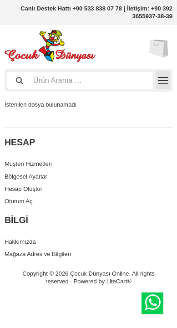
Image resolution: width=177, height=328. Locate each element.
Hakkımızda (20, 241)
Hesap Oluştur (23, 188)
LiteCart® (118, 281)
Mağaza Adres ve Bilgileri (38, 254)
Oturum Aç (18, 201)
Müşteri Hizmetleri (28, 163)
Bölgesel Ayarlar (26, 176)
